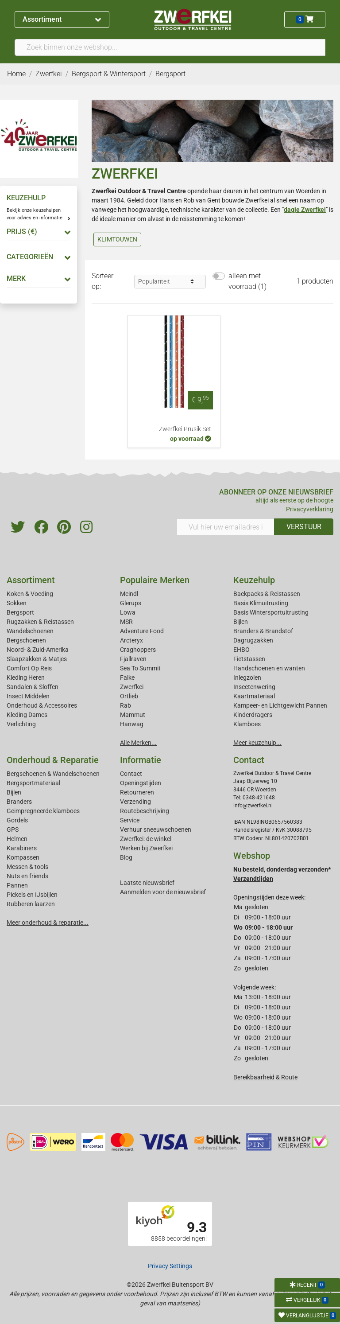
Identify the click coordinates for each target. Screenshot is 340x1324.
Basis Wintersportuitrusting (271, 612)
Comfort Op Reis (29, 668)
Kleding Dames (27, 714)
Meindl (129, 593)
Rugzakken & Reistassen (40, 621)
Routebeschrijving (144, 810)
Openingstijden (140, 783)
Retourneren (137, 792)
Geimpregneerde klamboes (43, 810)
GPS (13, 829)
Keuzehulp (254, 580)
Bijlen (240, 621)
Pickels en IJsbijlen (32, 894)
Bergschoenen (26, 640)
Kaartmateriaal (254, 696)
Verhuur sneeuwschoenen (155, 829)
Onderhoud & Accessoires (42, 705)
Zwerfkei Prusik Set (185, 429)
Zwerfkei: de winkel (145, 838)
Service (129, 820)
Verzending (135, 801)
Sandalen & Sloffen (32, 686)
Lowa (127, 612)
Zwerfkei (131, 686)
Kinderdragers (252, 714)
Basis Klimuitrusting (260, 603)
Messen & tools (27, 866)
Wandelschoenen (30, 631)
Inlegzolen (247, 677)
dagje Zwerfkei (305, 209)
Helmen (17, 838)
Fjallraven (133, 658)
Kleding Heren (26, 677)
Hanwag (131, 724)
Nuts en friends (27, 876)
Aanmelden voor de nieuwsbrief (163, 892)
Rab (125, 705)
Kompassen (23, 857)
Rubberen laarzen (31, 903)
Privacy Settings (170, 1265)
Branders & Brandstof (263, 631)
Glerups (130, 603)
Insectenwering (254, 686)
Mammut (132, 714)
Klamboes (247, 724)
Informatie (140, 760)
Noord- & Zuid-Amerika (38, 649)
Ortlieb (129, 696)
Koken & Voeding (30, 593)
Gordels (17, 820)
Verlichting (21, 724)
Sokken (17, 603)
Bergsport (20, 612)
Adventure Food (142, 631)
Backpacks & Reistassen (266, 593)
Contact (131, 773)
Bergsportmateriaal (33, 783)
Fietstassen (249, 658)
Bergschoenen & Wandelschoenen (53, 773)
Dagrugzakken (253, 640)
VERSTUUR (303, 526)
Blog (126, 857)
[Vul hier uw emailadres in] (225, 526)
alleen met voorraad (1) (247, 281)
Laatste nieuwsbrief (147, 882)
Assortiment (62, 19)
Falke (127, 677)
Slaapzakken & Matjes (37, 658)
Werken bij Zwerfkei (146, 848)
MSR (126, 621)
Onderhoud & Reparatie (53, 760)
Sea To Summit (140, 668)
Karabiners (22, 848)
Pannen (17, 885)
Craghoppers (138, 649)
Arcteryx (131, 640)
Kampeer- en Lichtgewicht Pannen (280, 705)
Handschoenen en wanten (269, 668)
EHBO (241, 649)
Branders (19, 801)
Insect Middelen (28, 696)
